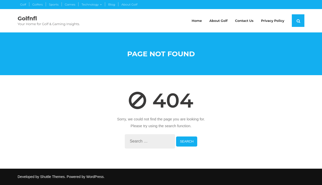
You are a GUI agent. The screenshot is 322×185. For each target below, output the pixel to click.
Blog (111, 4)
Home (197, 21)
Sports (53, 4)
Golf (23, 4)
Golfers (37, 4)
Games (70, 4)
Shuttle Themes (52, 177)
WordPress (95, 177)
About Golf (129, 4)
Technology (90, 4)
